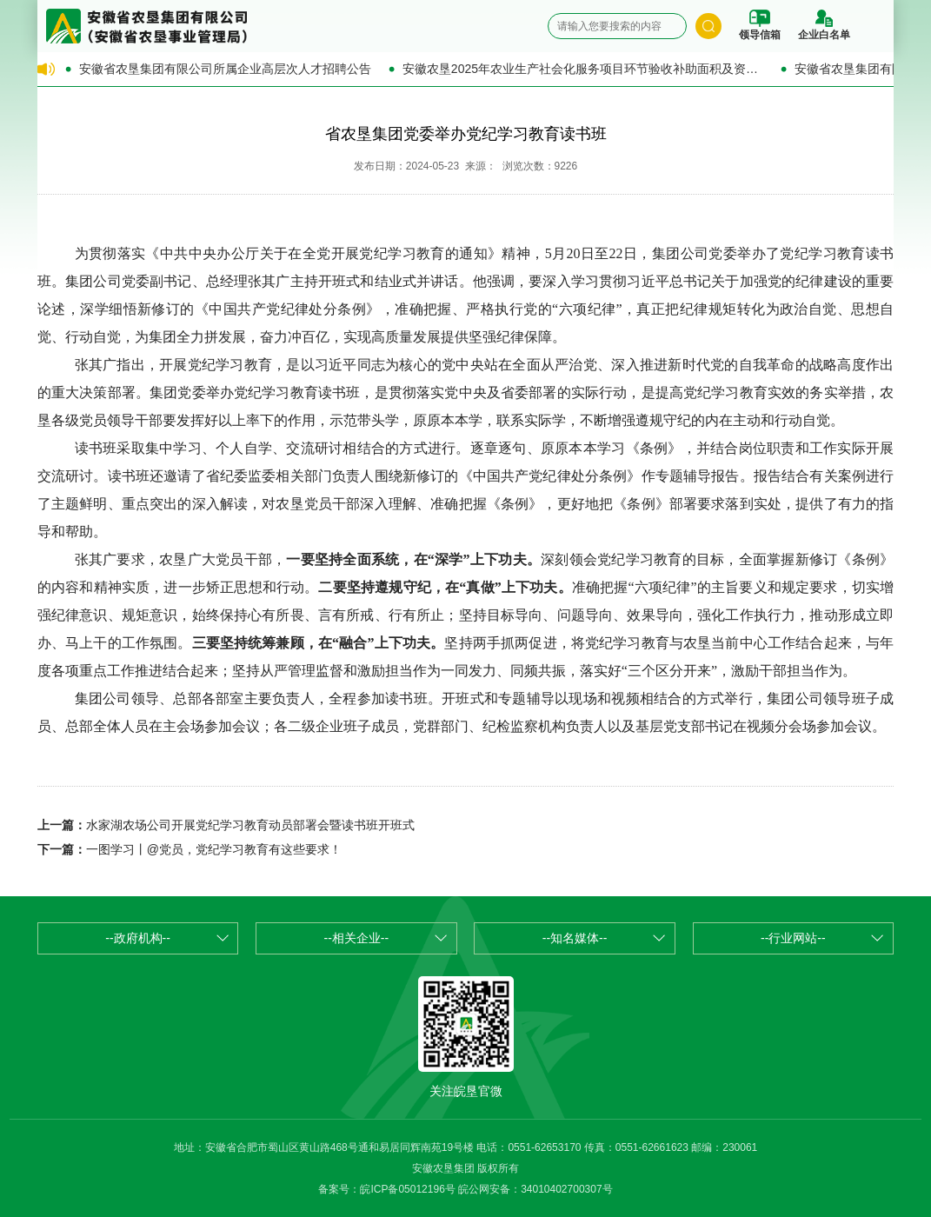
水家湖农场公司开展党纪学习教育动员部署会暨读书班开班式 (250, 825)
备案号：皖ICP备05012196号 (386, 1189)
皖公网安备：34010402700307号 (535, 1189)
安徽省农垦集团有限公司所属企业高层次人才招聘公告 (225, 69)
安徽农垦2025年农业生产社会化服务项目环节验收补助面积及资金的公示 (582, 69)
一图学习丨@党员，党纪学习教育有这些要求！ (214, 849)
